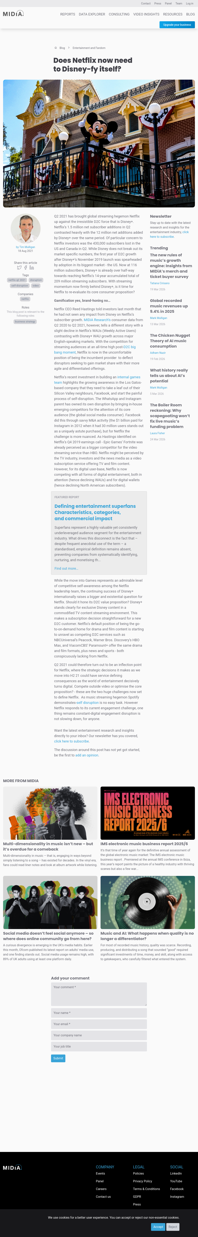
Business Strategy (25, 321)
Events (100, 1173)
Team (179, 3)
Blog (190, 14)
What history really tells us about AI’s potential (169, 375)
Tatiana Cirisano (160, 283)
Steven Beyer (18, 204)
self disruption (88, 703)
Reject (173, 1227)
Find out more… (66, 568)
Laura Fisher (157, 433)
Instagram (177, 1197)
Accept (158, 1227)
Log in (189, 3)
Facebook (176, 1189)
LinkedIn (176, 1173)
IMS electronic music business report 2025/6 (144, 844)
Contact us (103, 1197)
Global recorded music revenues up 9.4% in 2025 (169, 306)
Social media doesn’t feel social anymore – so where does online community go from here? (48, 936)
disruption (36, 280)
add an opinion (86, 755)
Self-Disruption (19, 285)
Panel (168, 3)
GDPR (137, 1197)
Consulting (119, 14)
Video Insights (146, 14)
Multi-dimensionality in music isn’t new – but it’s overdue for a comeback (48, 846)
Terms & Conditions (146, 1189)
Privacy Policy (142, 1181)
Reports (67, 14)
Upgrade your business (177, 24)
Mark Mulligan (158, 318)
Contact (146, 3)
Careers (101, 1189)
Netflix (25, 299)
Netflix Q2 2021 (17, 280)
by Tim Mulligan (25, 247)
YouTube (176, 1181)
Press (157, 3)
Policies (138, 1173)
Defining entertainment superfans (95, 512)
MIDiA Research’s (97, 320)
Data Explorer (92, 14)
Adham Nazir (158, 352)
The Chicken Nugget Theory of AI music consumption (170, 341)
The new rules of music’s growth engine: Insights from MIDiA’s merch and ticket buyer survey (171, 265)
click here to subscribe (71, 741)
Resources (173, 14)
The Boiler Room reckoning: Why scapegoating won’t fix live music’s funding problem (170, 415)
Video (36, 285)
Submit (58, 1058)
